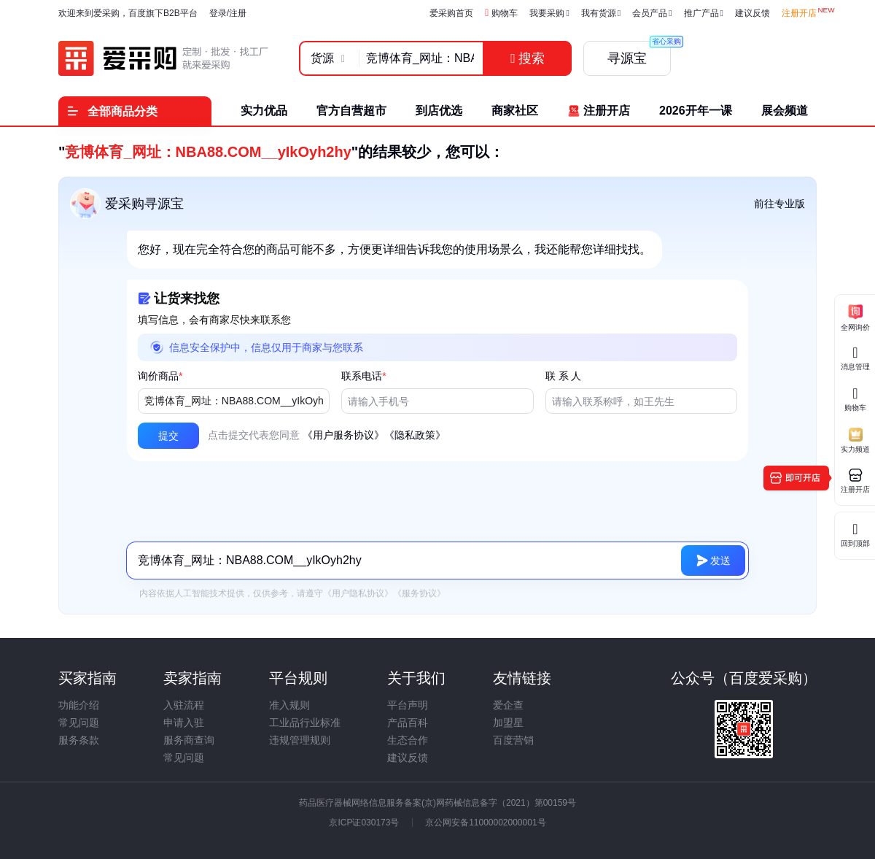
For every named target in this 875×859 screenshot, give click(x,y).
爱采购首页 (451, 13)
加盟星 (508, 722)
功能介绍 (78, 705)
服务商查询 (188, 740)
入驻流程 (183, 705)
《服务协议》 (419, 593)
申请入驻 (183, 722)
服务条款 (78, 740)
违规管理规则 (299, 740)
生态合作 (407, 740)
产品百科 (407, 722)
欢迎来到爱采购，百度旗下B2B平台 (128, 13)
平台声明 (407, 705)
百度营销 (513, 740)
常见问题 (78, 722)
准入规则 (289, 705)
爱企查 (508, 705)
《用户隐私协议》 (358, 593)
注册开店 (799, 13)
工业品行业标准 (305, 722)
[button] (168, 436)
